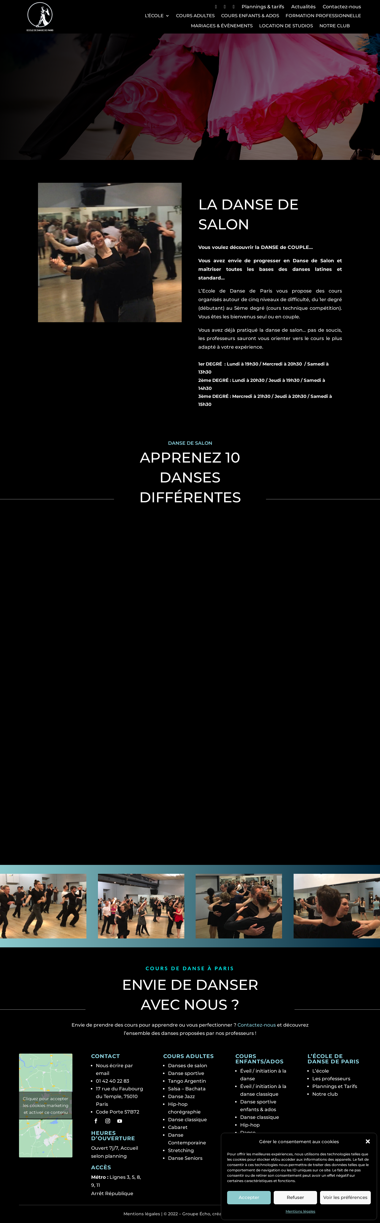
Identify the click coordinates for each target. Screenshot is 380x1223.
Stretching (181, 1150)
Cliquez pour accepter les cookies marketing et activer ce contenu (46, 1105)
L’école (154, 15)
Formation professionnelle (323, 15)
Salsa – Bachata (187, 1089)
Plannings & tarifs (263, 6)
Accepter (249, 1197)
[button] (368, 1141)
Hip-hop (250, 1125)
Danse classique (187, 1119)
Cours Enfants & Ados (250, 15)
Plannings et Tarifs (334, 1086)
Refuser (295, 1197)
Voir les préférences (345, 1197)
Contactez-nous (342, 6)
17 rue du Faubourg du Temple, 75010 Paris (119, 1096)
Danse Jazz (181, 1096)
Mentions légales (300, 1211)
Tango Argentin (187, 1081)
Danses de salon (187, 1065)
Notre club (334, 25)
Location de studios (286, 25)
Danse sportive (186, 1073)
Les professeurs (331, 1078)
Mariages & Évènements (222, 25)
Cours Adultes (195, 15)
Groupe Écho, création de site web (219, 1213)
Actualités (303, 6)
